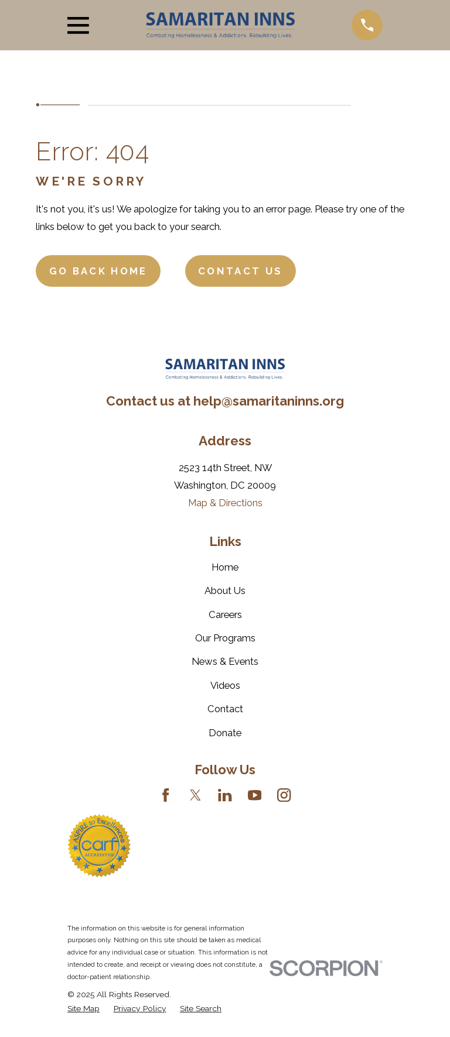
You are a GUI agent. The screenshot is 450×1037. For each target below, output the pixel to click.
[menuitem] (83, 1008)
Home (225, 567)
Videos (225, 685)
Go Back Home (98, 271)
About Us (225, 590)
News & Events (225, 661)
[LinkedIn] (224, 795)
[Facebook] (165, 795)
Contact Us (240, 271)
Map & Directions (225, 503)
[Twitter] (195, 795)
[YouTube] (254, 795)
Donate (225, 733)
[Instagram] (284, 795)
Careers (225, 614)
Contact (225, 709)
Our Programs (225, 638)
